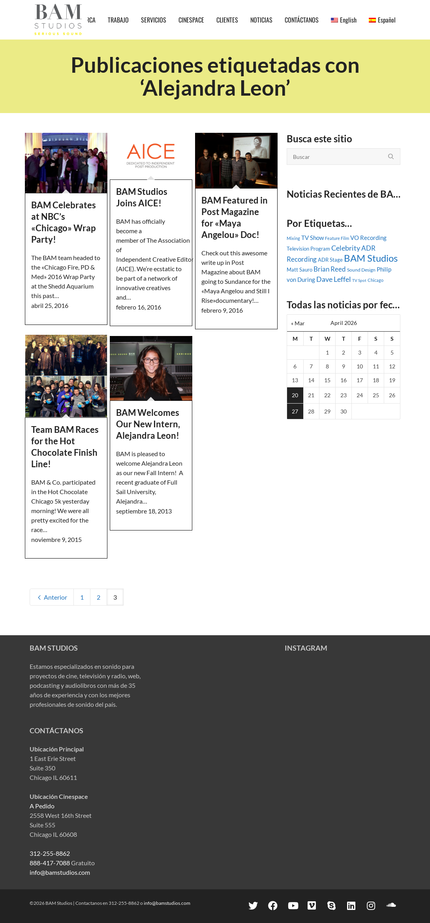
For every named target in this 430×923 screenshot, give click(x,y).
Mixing (293, 238)
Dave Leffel (333, 279)
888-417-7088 (50, 862)
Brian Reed (330, 269)
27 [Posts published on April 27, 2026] (295, 411)
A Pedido (42, 806)
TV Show (312, 237)
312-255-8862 (50, 853)
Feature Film (337, 238)
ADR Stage (330, 260)
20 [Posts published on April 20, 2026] (295, 395)
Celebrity (345, 247)
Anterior (51, 597)
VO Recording (368, 237)
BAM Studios (371, 258)
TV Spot (359, 280)
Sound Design (361, 270)
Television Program (308, 248)
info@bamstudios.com (60, 872)
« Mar (298, 323)
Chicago (375, 280)
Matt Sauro (299, 269)
